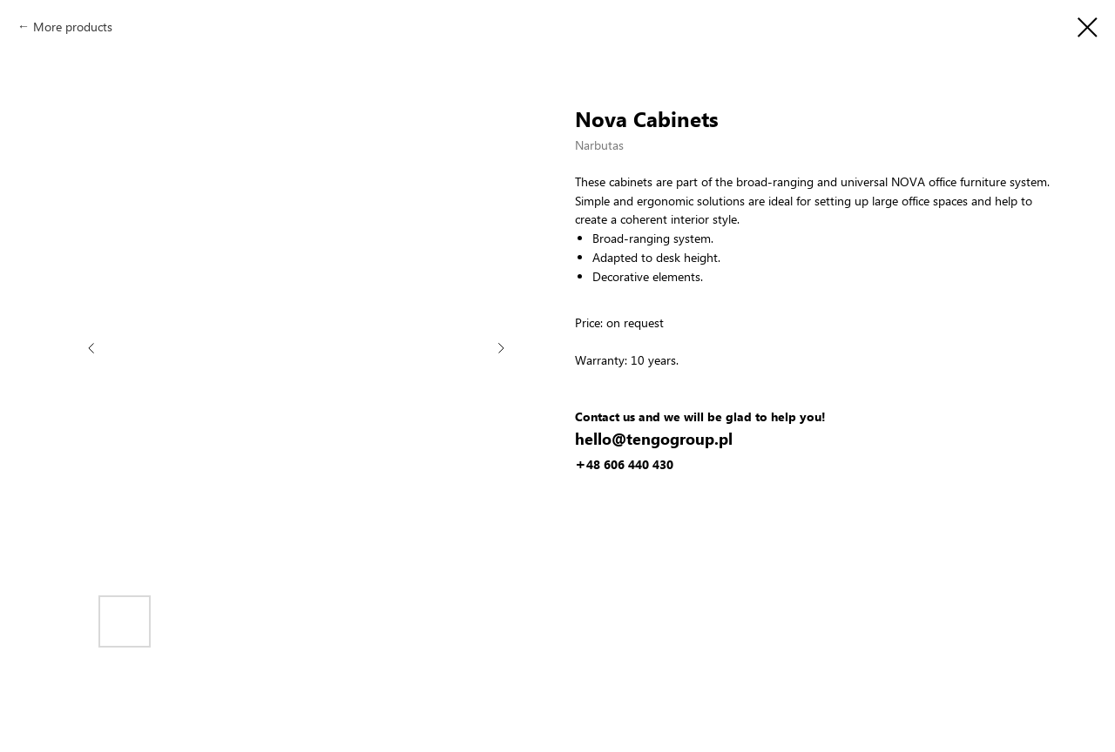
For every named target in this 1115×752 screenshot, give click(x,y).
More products (72, 26)
